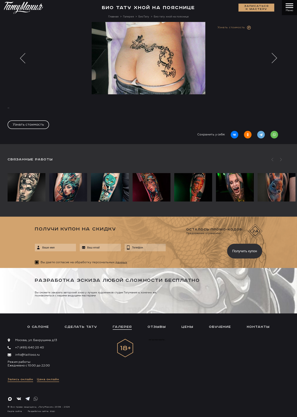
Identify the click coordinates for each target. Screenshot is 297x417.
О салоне (38, 327)
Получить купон (244, 251)
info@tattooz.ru (27, 354)
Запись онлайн (20, 379)
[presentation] (194, 250)
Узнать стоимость (28, 124)
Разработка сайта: (41, 411)
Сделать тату (81, 327)
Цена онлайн (48, 379)
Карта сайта (15, 411)
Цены (187, 327)
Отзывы (157, 327)
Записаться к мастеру (256, 8)
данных (121, 262)
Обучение (220, 327)
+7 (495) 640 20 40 (29, 347)
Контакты (258, 327)
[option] (148, 83)
